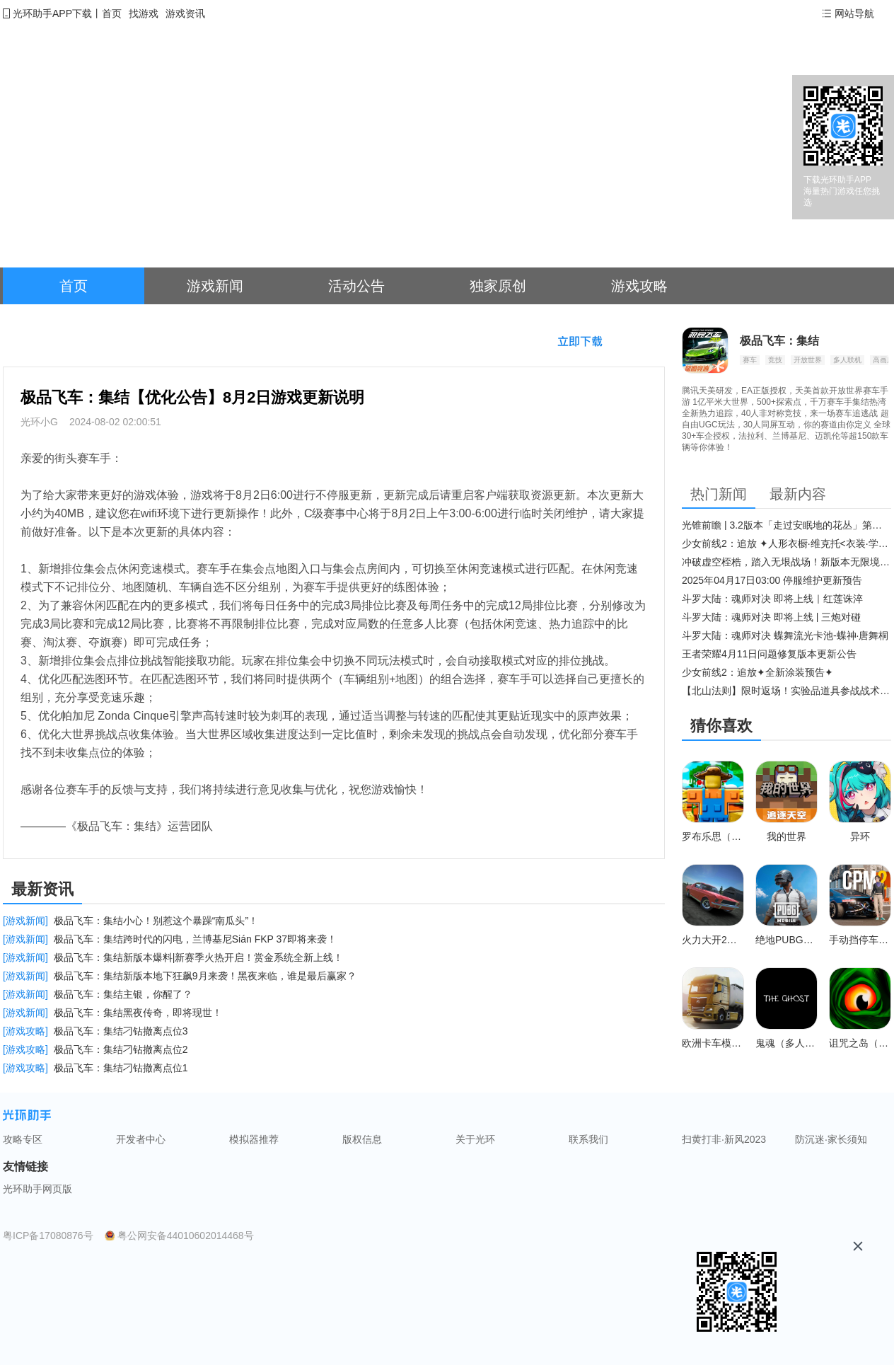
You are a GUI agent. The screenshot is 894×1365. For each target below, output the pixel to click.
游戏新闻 (215, 286)
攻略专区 (22, 1139)
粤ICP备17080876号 (48, 1235)
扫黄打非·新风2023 (724, 1139)
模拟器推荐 (254, 1139)
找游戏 (143, 13)
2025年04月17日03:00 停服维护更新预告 (772, 580)
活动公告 (356, 286)
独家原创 (498, 286)
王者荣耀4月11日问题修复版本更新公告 (769, 654)
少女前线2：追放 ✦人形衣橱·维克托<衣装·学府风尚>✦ (786, 543)
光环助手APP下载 (52, 13)
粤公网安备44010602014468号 (185, 1235)
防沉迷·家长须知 (831, 1139)
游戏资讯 (185, 13)
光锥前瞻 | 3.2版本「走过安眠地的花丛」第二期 (786, 525)
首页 (112, 13)
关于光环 (475, 1139)
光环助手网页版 (37, 1189)
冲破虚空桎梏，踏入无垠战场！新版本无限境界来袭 (786, 562)
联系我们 (588, 1139)
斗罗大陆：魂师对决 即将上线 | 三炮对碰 (771, 617)
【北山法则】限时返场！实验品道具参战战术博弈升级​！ (786, 691)
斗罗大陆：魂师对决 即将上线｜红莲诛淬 (772, 599)
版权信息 (362, 1139)
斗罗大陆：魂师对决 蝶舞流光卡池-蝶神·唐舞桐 (785, 635)
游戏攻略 (639, 286)
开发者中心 (141, 1139)
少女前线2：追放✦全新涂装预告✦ (757, 672)
